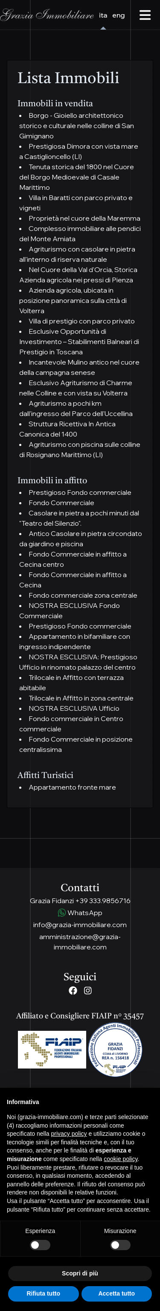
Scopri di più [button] (80, 1273)
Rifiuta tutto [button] (43, 1293)
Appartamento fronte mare (72, 787)
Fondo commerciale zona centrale (83, 595)
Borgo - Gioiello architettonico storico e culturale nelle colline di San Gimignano (76, 125)
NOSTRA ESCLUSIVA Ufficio (74, 708)
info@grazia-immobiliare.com (80, 924)
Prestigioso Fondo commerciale (80, 492)
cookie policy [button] (120, 1158)
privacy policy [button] (69, 1133)
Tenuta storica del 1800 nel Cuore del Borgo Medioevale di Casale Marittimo (76, 177)
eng (118, 15)
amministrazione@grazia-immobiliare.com (80, 941)
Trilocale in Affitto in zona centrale (81, 698)
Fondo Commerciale (61, 502)
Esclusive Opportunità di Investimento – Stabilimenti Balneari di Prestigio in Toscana (79, 341)
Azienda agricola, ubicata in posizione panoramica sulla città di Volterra (73, 300)
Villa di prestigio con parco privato (82, 321)
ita (103, 15)
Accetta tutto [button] (116, 1293)
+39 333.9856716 (103, 900)
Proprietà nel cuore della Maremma (84, 218)
